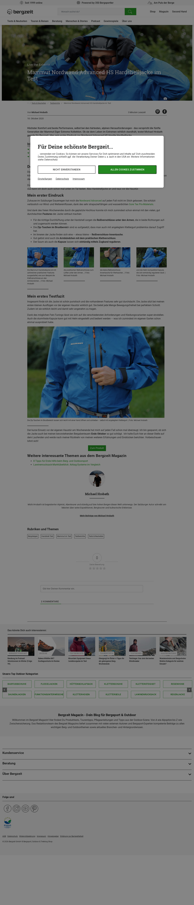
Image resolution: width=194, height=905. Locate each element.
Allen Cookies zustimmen (127, 169)
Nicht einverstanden (66, 169)
